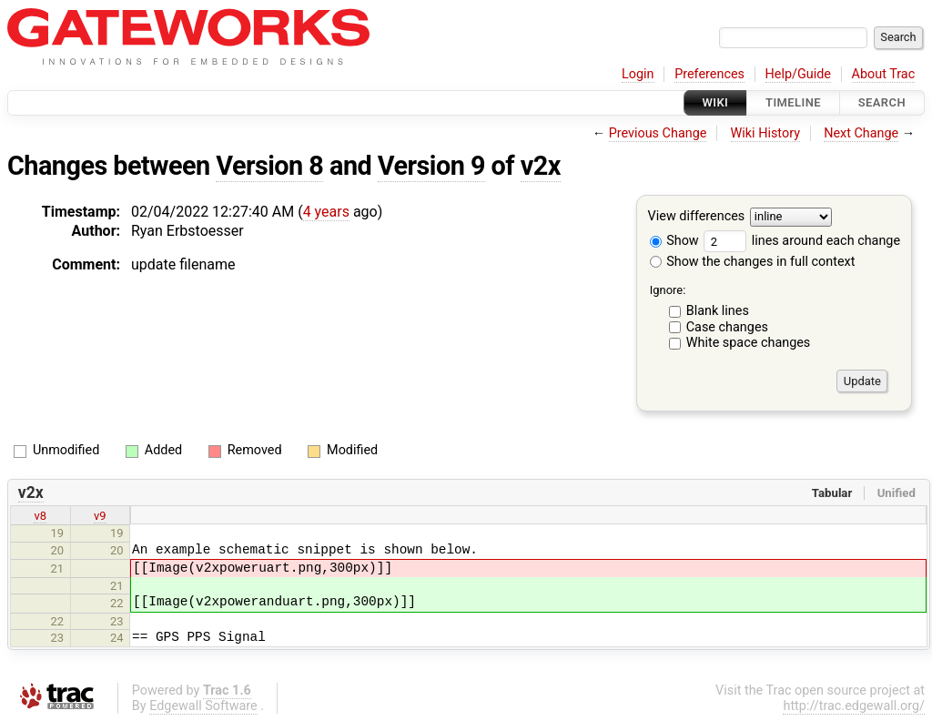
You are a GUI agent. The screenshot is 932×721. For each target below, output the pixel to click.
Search (882, 102)
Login (638, 74)
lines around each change (802, 241)
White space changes (748, 342)
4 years (326, 211)
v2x (541, 165)
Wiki (716, 102)
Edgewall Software (203, 706)
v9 (100, 516)
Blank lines (717, 311)
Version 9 (431, 165)
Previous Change (658, 133)
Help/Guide (798, 74)
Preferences (709, 74)
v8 (40, 516)
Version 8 (269, 165)
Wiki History (765, 133)
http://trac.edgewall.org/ (854, 706)
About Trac (884, 74)
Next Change (861, 133)
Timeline (793, 102)
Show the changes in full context (753, 261)
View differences (696, 217)
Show (674, 241)
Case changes (727, 327)
